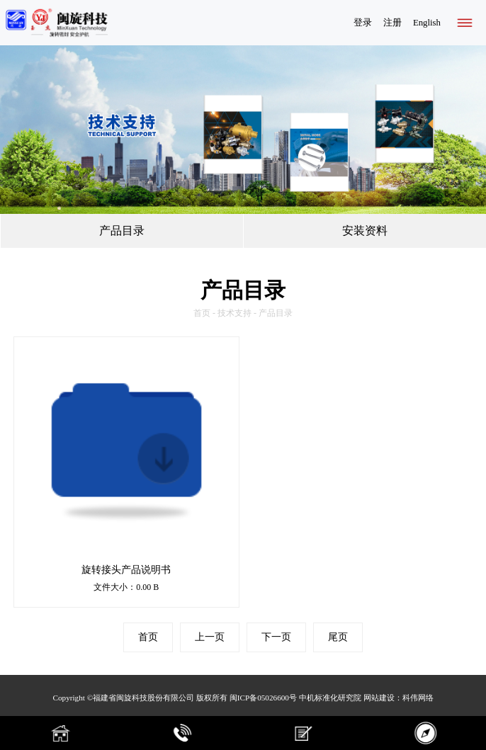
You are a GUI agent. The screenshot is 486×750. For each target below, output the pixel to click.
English (427, 23)
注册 (392, 23)
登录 (363, 23)
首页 (201, 313)
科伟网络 (418, 697)
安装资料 (365, 231)
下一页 (276, 637)
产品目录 (122, 231)
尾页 (338, 637)
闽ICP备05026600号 (263, 697)
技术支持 (234, 313)
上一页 (210, 637)
